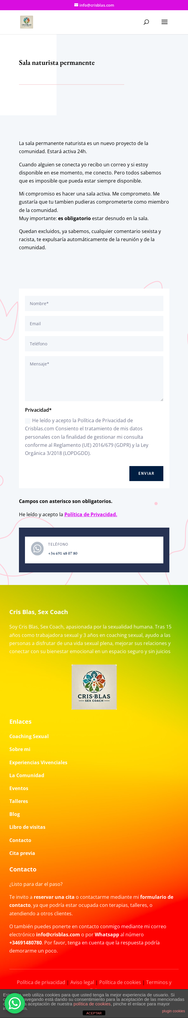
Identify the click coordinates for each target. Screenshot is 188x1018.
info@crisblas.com (58, 934)
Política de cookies (120, 982)
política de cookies (91, 1003)
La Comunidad (26, 775)
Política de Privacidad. (90, 514)
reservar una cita (54, 897)
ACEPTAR (94, 1013)
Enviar (146, 473)
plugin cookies (173, 1011)
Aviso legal (82, 982)
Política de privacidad (41, 982)
